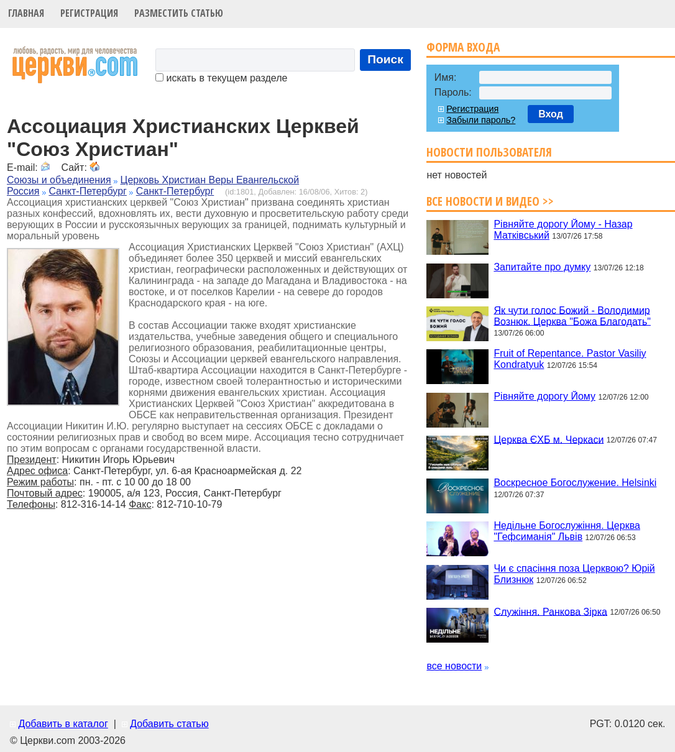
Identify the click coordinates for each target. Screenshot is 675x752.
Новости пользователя (489, 152)
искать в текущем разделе (221, 78)
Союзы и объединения (59, 180)
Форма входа (463, 47)
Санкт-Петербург (87, 191)
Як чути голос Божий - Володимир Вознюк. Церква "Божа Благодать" (572, 315)
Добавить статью (169, 723)
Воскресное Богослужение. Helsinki (575, 482)
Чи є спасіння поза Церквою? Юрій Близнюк (574, 574)
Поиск (385, 59)
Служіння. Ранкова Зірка (550, 611)
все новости (454, 666)
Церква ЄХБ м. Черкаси (549, 439)
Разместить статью (178, 13)
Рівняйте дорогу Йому (544, 396)
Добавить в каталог (63, 723)
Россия (23, 191)
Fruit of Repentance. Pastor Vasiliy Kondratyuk (570, 359)
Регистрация (89, 13)
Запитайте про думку (542, 267)
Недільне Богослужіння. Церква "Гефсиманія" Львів (567, 531)
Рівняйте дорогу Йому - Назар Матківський (563, 230)
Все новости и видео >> (490, 201)
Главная (26, 13)
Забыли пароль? (480, 120)
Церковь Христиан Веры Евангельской (210, 180)
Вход (550, 114)
